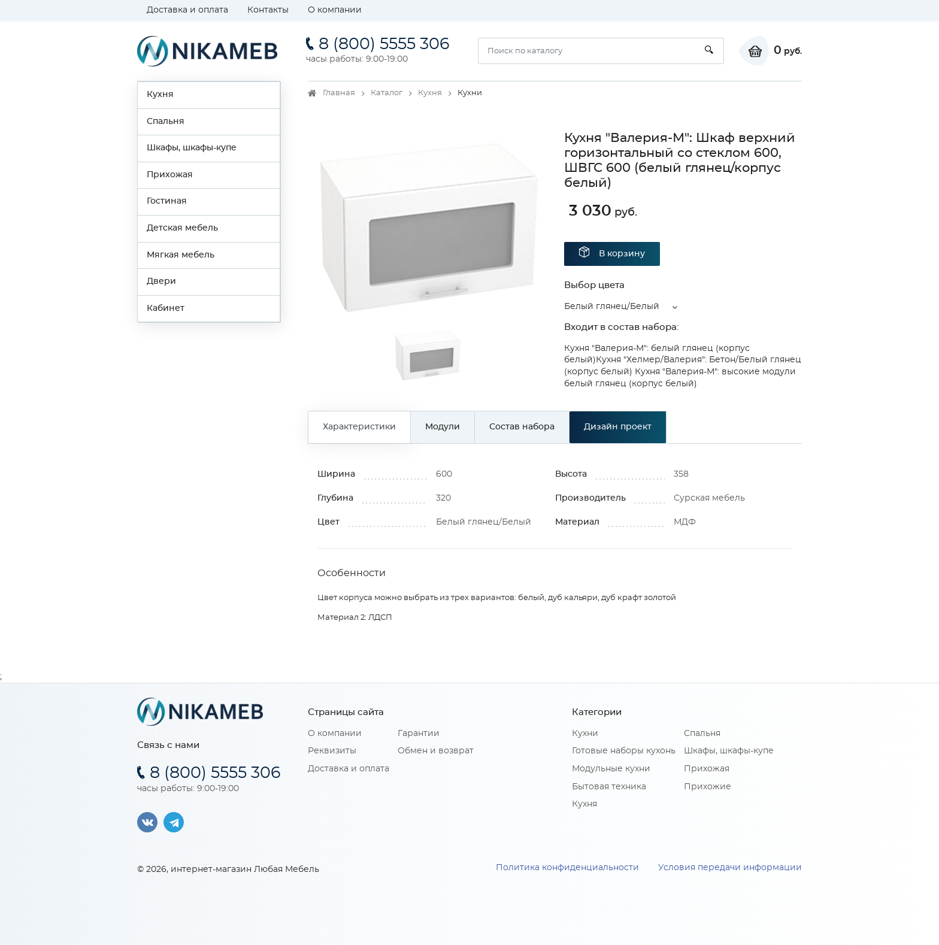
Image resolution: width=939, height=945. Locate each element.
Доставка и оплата (187, 10)
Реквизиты (332, 751)
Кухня (160, 94)
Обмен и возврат (436, 751)
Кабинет (165, 308)
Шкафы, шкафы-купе (192, 148)
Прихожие (707, 787)
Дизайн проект (618, 427)
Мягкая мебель (180, 255)
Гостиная (167, 201)
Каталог (386, 93)
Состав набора (522, 427)
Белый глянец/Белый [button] (611, 306)
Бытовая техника (609, 787)
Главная (339, 93)
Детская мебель (182, 228)
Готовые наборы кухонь (624, 751)
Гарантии (419, 733)
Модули (442, 427)
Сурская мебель (709, 498)
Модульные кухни (611, 769)
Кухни (585, 733)
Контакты (268, 10)
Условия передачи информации (730, 868)
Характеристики (359, 427)
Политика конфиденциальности (567, 868)
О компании (335, 10)
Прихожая (170, 175)
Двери (161, 281)
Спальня (165, 121)
